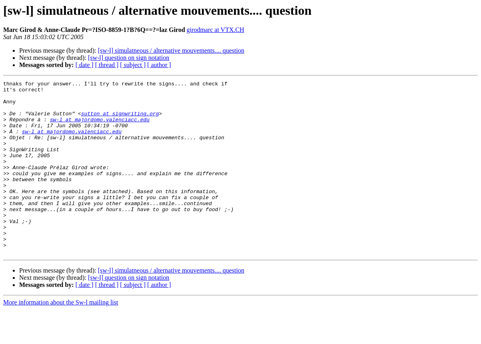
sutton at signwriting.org (120, 120)
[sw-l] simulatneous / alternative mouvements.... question (171, 50)
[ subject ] (133, 64)
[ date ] (84, 64)
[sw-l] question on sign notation (128, 57)
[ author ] (159, 64)
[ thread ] (107, 64)
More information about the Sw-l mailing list (60, 337)
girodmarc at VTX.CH (215, 29)
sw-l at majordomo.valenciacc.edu (100, 127)
